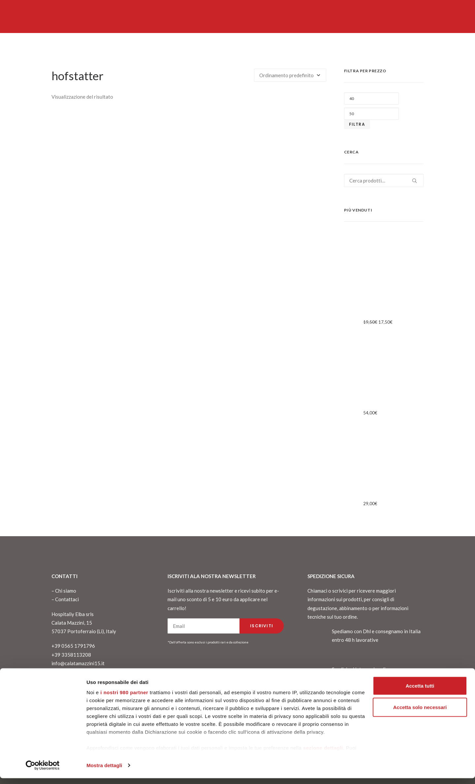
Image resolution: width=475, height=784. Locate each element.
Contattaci (67, 599)
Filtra (357, 124)
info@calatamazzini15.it (78, 663)
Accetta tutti (420, 691)
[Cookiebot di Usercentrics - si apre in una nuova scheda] (43, 771)
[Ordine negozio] (290, 75)
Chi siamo (65, 591)
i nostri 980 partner (124, 698)
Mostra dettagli (104, 771)
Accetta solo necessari (420, 713)
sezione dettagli (323, 753)
